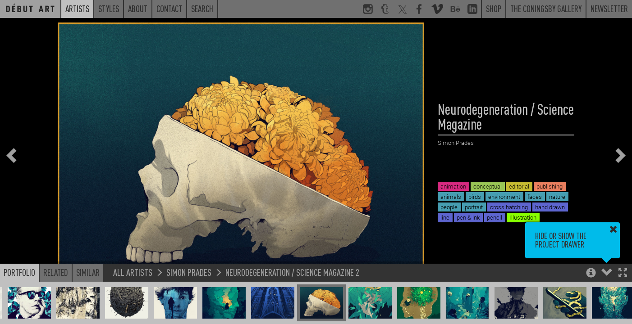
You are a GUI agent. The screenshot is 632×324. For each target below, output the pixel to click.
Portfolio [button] (19, 272)
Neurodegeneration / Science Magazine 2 (292, 272)
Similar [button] (88, 272)
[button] (622, 273)
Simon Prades (188, 272)
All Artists (132, 272)
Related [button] (55, 272)
